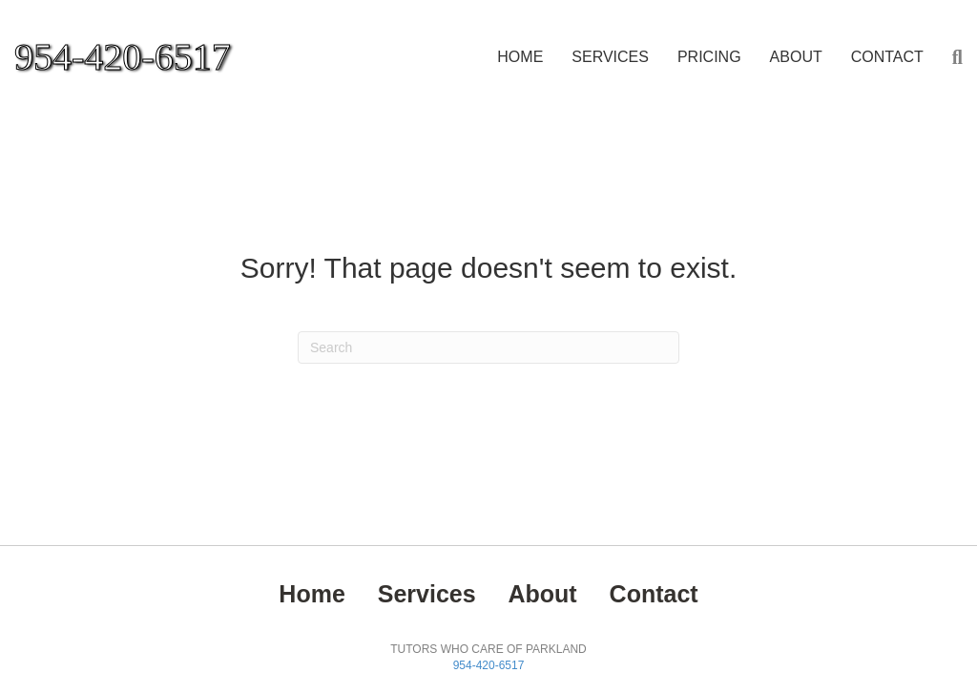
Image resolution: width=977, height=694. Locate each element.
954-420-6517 (489, 665)
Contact (887, 57)
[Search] (950, 57)
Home (520, 57)
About (796, 57)
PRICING (709, 57)
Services (610, 57)
